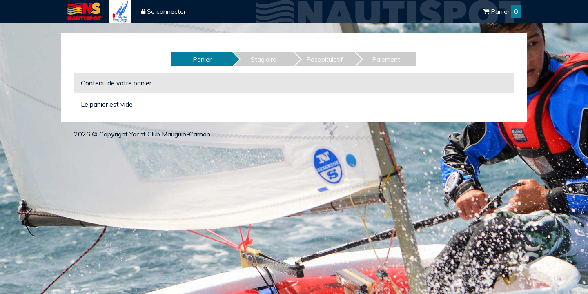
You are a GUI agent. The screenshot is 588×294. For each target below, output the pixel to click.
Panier (502, 11)
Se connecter (163, 11)
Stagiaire (263, 59)
